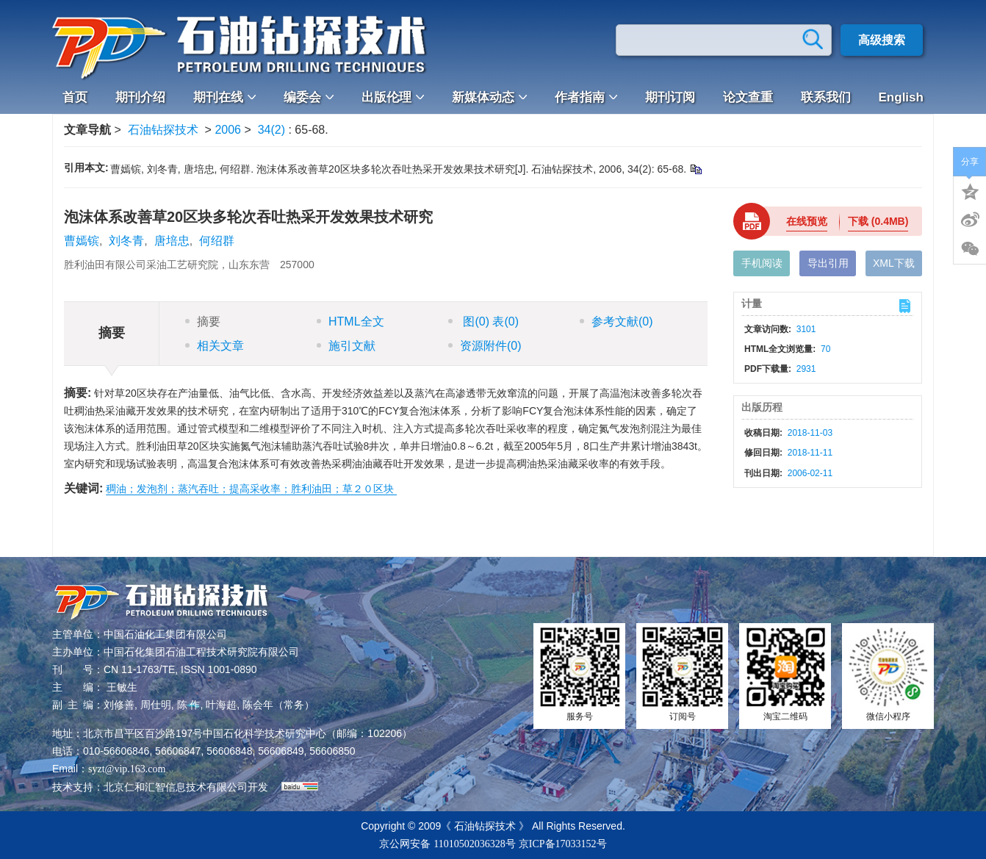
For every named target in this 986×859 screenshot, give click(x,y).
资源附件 (485, 345)
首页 (74, 97)
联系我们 (826, 97)
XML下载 (894, 263)
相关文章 (214, 345)
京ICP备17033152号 (563, 843)
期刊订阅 (670, 97)
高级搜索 (881, 40)
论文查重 (748, 97)
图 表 (483, 321)
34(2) (273, 129)
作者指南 (586, 97)
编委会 (309, 97)
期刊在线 (224, 97)
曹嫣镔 (81, 240)
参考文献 (616, 321)
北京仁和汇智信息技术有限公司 (176, 787)
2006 (228, 129)
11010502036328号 (474, 843)
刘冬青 (126, 240)
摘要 (202, 321)
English (901, 97)
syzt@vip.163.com (126, 768)
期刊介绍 (140, 97)
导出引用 (828, 263)
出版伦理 (392, 97)
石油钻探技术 (163, 129)
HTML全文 (350, 321)
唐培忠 (172, 240)
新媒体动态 (489, 97)
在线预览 (806, 221)
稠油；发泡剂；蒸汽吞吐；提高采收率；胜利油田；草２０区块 (251, 489)
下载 (878, 221)
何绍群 (216, 240)
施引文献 (346, 345)
